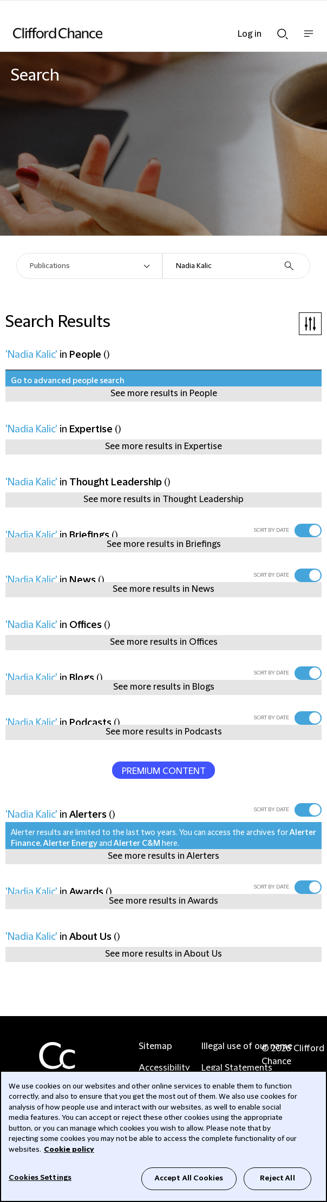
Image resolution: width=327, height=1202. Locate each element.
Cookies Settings (40, 1177)
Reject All (277, 1178)
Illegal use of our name (246, 1046)
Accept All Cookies (189, 1178)
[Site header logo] (147, 33)
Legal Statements (236, 1068)
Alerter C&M (137, 843)
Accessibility (164, 1068)
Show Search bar (282, 34)
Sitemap (155, 1046)
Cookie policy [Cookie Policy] (69, 1149)
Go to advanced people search (68, 381)
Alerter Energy (70, 843)
